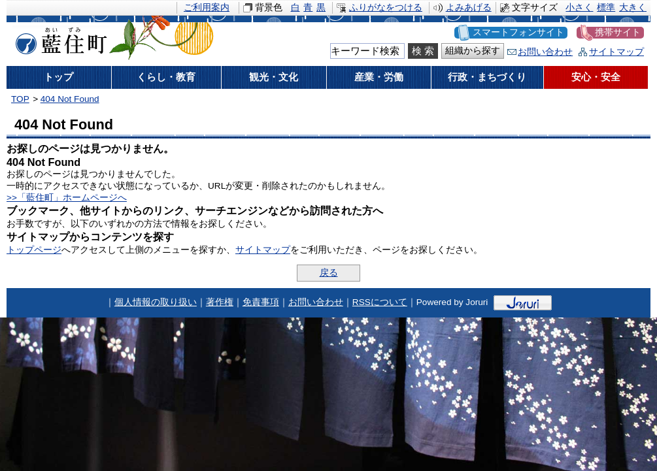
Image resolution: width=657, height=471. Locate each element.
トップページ (34, 250)
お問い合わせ (545, 52)
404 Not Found (70, 99)
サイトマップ (616, 52)
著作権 (219, 302)
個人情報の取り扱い (155, 302)
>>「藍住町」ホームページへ (67, 198)
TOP (20, 99)
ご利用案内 (206, 7)
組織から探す (472, 51)
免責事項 (261, 302)
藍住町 (59, 38)
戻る (329, 273)
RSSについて (379, 302)
